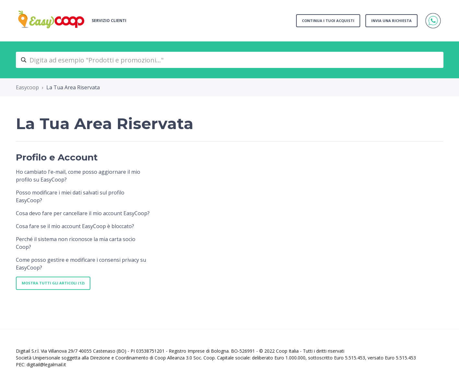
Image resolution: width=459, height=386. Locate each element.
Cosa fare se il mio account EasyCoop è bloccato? (75, 226)
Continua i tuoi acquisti (328, 20)
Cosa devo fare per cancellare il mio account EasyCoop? (83, 213)
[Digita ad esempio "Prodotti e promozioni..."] (229, 60)
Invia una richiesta (391, 20)
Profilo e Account (57, 157)
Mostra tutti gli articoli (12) (53, 283)
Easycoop (27, 87)
